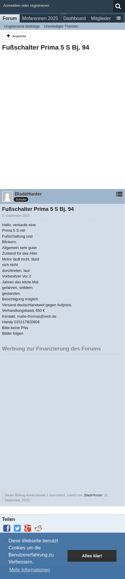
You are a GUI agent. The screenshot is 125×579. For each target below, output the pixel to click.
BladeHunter (93, 495)
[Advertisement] (62, 118)
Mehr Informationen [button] (29, 569)
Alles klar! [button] (92, 555)
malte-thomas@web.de (36, 316)
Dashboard (74, 18)
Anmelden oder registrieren (26, 5)
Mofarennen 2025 (40, 18)
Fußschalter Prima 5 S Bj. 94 (45, 47)
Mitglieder (101, 18)
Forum (10, 18)
